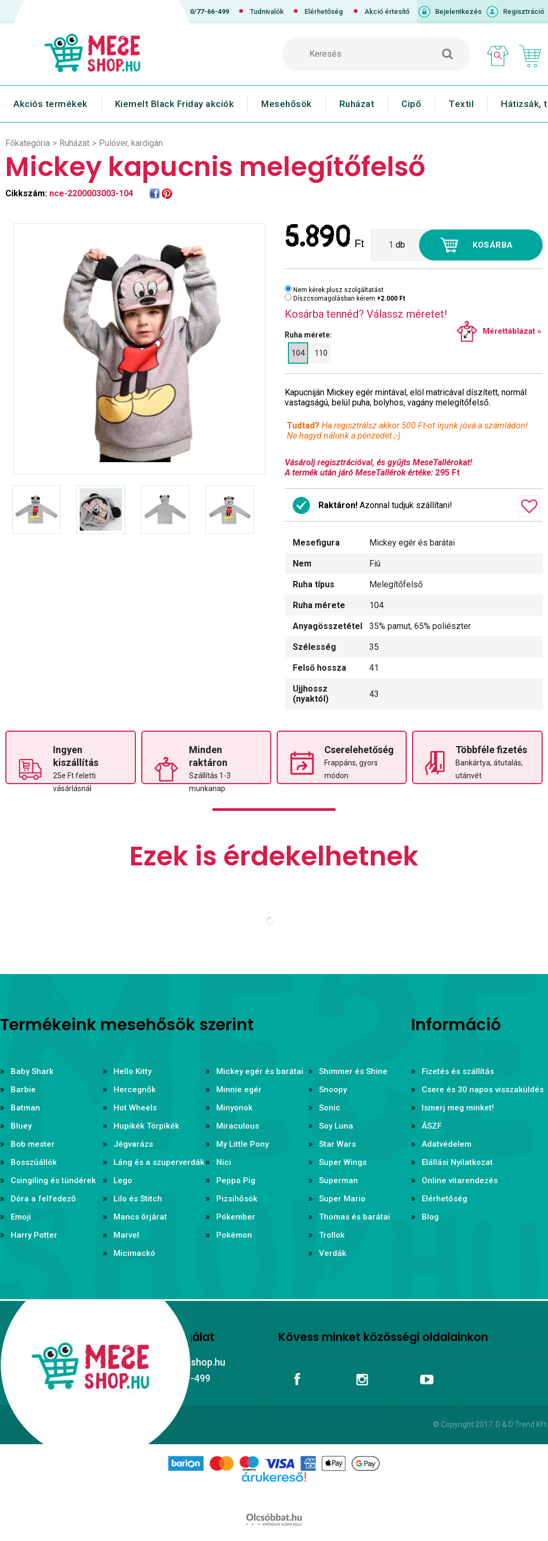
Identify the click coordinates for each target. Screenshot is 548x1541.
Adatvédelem (446, 1144)
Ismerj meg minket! (458, 1108)
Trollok (332, 1235)
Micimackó (134, 1253)
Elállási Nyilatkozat (457, 1162)
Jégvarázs (133, 1144)
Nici (223, 1162)
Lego (122, 1180)
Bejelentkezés (458, 11)
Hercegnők (134, 1089)
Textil (461, 103)
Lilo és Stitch (137, 1198)
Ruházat (357, 103)
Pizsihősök (236, 1198)
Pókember (235, 1217)
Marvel (126, 1235)
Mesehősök (286, 103)
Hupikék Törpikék (146, 1126)
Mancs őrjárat (140, 1217)
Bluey (21, 1126)
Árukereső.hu (273, 1494)
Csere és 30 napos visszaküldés (483, 1089)
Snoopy (333, 1089)
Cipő (411, 103)
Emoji (21, 1217)
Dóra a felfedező (43, 1198)
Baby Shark (32, 1071)
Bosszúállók (34, 1162)
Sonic (329, 1108)
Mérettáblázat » (512, 331)
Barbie (23, 1089)
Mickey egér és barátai (259, 1071)
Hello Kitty (132, 1071)
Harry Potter (34, 1235)
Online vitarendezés (460, 1180)
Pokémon (234, 1235)
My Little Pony (242, 1144)
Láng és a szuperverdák (158, 1162)
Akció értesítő (386, 11)
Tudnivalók (267, 11)
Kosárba (493, 245)
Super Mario (342, 1198)
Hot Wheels (135, 1108)
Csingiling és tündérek (53, 1180)
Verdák (332, 1253)
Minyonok (234, 1108)
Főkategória (27, 143)
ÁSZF (432, 1126)
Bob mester (33, 1144)
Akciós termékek (50, 103)
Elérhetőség (324, 11)
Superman (338, 1180)
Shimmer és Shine (353, 1071)
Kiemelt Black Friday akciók (174, 103)
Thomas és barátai (354, 1217)
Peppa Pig (235, 1180)
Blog (430, 1217)
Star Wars (337, 1144)
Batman (25, 1108)
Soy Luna (336, 1126)
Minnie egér (239, 1089)
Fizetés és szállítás (458, 1071)
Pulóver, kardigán (131, 143)
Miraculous (237, 1126)
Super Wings (343, 1162)
